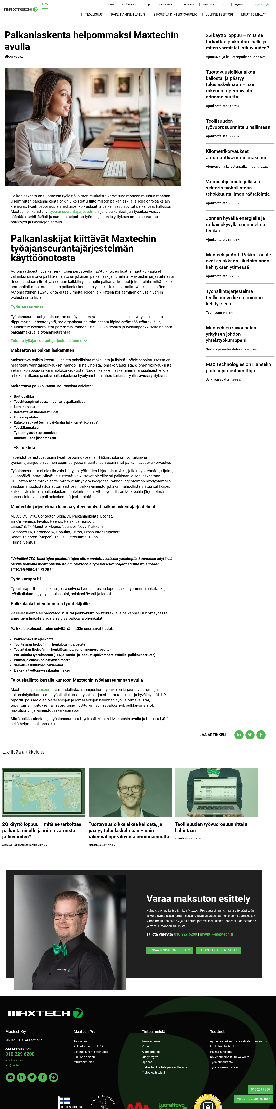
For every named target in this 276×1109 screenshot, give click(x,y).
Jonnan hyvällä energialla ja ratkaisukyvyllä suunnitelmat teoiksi (236, 224)
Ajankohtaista (165, 4)
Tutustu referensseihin (218, 950)
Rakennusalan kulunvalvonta (229, 1057)
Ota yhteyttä (188, 4)
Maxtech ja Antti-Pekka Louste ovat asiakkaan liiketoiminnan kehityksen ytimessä (238, 261)
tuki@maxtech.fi (14, 1065)
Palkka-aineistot (221, 1052)
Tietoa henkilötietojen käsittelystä (164, 1067)
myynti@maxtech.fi (216, 934)
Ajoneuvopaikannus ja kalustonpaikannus (238, 1041)
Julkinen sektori (219, 14)
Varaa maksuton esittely (170, 950)
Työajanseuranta (27, 307)
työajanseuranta (43, 689)
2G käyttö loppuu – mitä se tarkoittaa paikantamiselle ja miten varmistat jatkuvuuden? (237, 42)
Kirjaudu (239, 4)
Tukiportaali (259, 4)
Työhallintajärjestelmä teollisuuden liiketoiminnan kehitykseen (234, 298)
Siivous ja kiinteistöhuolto (175, 14)
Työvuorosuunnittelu (224, 1067)
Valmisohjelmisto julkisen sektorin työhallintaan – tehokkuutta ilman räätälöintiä (238, 188)
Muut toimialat (253, 14)
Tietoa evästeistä (153, 1072)
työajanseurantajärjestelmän (74, 211)
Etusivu (110, 4)
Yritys (147, 4)
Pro (45, 4)
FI (223, 4)
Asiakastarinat (129, 4)
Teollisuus (94, 14)
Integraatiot (208, 4)
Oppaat (147, 1062)
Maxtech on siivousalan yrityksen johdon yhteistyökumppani (231, 334)
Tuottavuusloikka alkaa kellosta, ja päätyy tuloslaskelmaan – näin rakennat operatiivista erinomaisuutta (231, 84)
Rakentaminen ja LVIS (128, 14)
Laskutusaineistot (222, 1046)
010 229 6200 (185, 934)
